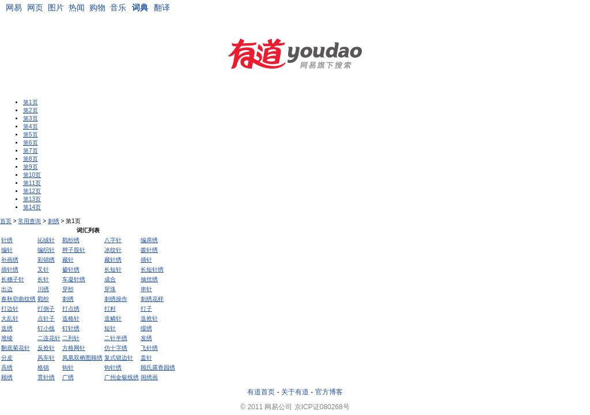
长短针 (113, 269)
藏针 (68, 259)
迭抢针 (149, 318)
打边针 (9, 308)
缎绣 (146, 328)
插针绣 (9, 269)
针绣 (7, 240)
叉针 (43, 269)
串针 (146, 289)
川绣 (43, 289)
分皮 (7, 357)
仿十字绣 (115, 348)
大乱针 (9, 318)
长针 (43, 279)
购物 (97, 7)
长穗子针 (12, 279)
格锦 (43, 367)
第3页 (30, 118)
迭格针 (71, 318)
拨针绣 (149, 250)
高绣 (7, 367)
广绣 (68, 377)
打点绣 (71, 308)
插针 (146, 259)
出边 (7, 289)
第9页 (30, 167)
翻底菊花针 (15, 348)
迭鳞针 (113, 318)
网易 (14, 7)
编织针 (46, 250)
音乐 (118, 7)
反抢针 (46, 348)
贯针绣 (46, 377)
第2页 (30, 110)
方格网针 (73, 348)
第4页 (30, 126)
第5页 (30, 134)
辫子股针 (73, 250)
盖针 (146, 357)
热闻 (77, 7)
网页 (35, 7)
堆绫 (7, 338)
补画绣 (9, 259)
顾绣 (7, 377)
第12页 (32, 191)
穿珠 (110, 289)
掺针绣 (71, 269)
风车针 (46, 357)
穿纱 (68, 289)
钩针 (68, 367)
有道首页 (261, 392)
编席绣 (149, 240)
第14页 (32, 207)
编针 (7, 250)
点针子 (46, 318)
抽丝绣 (149, 279)
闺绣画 (149, 377)
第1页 (30, 102)
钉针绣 (71, 328)
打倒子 (46, 308)
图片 (56, 7)
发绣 (146, 338)
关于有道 (295, 392)
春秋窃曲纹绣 (18, 299)
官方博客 (329, 392)
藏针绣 (113, 259)
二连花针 (48, 338)
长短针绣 (152, 269)
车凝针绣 (73, 279)
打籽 (110, 308)
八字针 (113, 240)
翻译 (162, 7)
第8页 (30, 159)
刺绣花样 (152, 299)
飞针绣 (149, 348)
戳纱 (43, 299)
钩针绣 (113, 367)
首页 (6, 221)
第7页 (30, 151)
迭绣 (7, 328)
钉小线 (46, 328)
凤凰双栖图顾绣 (82, 357)
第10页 (32, 175)
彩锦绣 (46, 259)
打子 (146, 308)
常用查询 (29, 221)
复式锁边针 (118, 357)
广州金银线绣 (121, 377)
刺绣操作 (115, 299)
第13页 (32, 199)
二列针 (71, 338)
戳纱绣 (71, 240)
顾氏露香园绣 (158, 367)
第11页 (32, 183)
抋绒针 (46, 240)
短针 (110, 328)
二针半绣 (115, 338)
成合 (110, 279)
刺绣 (53, 221)
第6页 (30, 142)
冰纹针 (113, 250)
